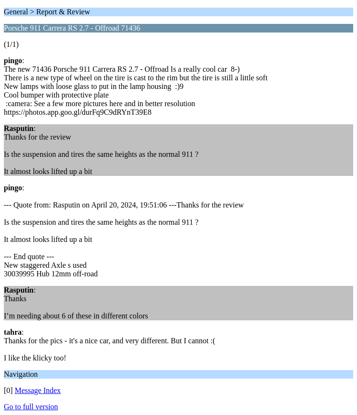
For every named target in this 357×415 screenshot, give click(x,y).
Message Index (38, 390)
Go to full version (31, 407)
